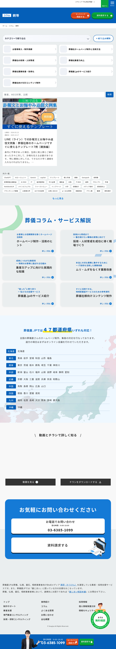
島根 (25, 386)
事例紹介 (45, 602)
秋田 (37, 358)
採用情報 (83, 602)
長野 (49, 372)
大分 (37, 400)
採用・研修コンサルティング (16, 619)
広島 (37, 386)
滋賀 (37, 379)
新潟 (20, 372)
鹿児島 (56, 400)
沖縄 (20, 407)
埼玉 (43, 365)
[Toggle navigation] (112, 4)
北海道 (21, 351)
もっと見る (58, 198)
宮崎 (49, 400)
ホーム (5, 26)
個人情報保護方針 (87, 606)
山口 (43, 386)
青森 (20, 358)
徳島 (20, 393)
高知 (37, 393)
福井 (37, 372)
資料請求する (102, 15)
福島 (49, 358)
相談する (80, 15)
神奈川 (56, 365)
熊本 (43, 400)
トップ (6, 602)
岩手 (25, 358)
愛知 (67, 372)
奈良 (49, 379)
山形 (43, 358)
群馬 (37, 365)
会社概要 (45, 619)
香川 (25, 393)
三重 (31, 379)
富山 (25, 372)
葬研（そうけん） (68, 585)
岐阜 (55, 372)
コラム (11, 26)
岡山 (31, 386)
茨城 (25, 365)
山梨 (43, 372)
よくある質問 (47, 611)
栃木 (31, 365)
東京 (20, 365)
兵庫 (43, 379)
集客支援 (7, 611)
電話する (104, 4)
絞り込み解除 (104, 38)
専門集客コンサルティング (15, 615)
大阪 (25, 379)
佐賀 (25, 400)
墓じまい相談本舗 (77, 592)
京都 (20, 379)
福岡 (20, 400)
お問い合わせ (47, 615)
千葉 (49, 365)
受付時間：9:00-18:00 (48, 641)
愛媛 (31, 393)
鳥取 (20, 386)
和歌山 (56, 379)
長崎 (31, 400)
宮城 (31, 358)
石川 (31, 372)
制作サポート (9, 606)
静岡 (61, 372)
